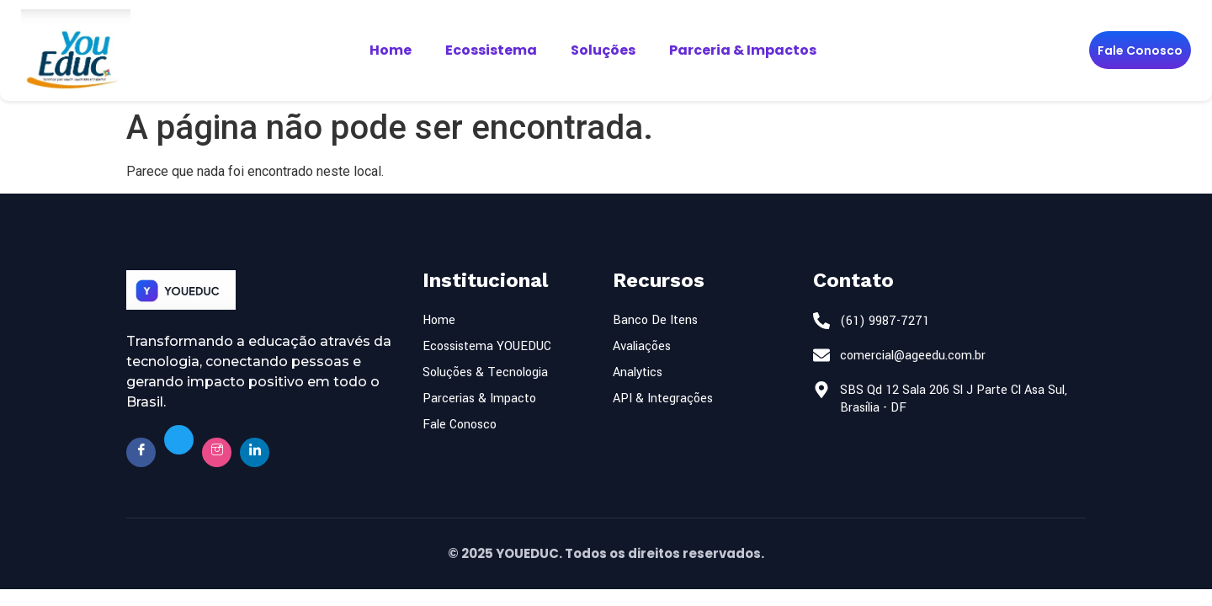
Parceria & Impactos (742, 50)
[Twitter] (179, 439)
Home (390, 50)
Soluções (603, 50)
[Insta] (216, 452)
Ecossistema (491, 50)
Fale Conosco (1140, 50)
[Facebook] (141, 452)
